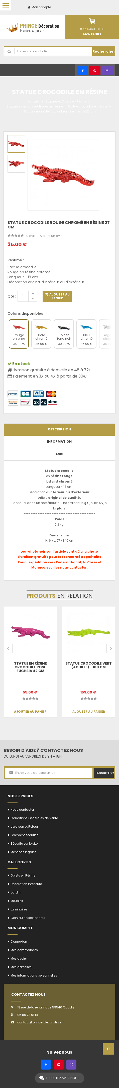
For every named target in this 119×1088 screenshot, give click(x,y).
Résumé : (16, 260)
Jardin (16, 892)
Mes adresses (21, 967)
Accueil (33, 101)
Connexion (19, 941)
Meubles (17, 901)
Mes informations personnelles (34, 975)
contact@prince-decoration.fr (40, 1022)
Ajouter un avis (51, 236)
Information (59, 441)
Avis (59, 454)
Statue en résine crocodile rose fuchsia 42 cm (30, 667)
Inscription (105, 773)
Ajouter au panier (59, 296)
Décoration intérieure (26, 884)
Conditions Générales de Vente (34, 818)
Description (59, 429)
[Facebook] (82, 70)
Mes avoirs (19, 958)
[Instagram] (107, 70)
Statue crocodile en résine (87, 106)
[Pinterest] (94, 70)
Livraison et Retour (24, 826)
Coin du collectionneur (28, 918)
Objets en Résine (23, 875)
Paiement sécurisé (24, 835)
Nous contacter (22, 809)
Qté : (12, 296)
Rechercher (103, 51)
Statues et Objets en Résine (66, 101)
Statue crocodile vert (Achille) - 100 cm (88, 665)
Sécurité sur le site (24, 843)
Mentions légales (23, 852)
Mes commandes (24, 950)
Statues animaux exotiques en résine (35, 106)
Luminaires (19, 909)
